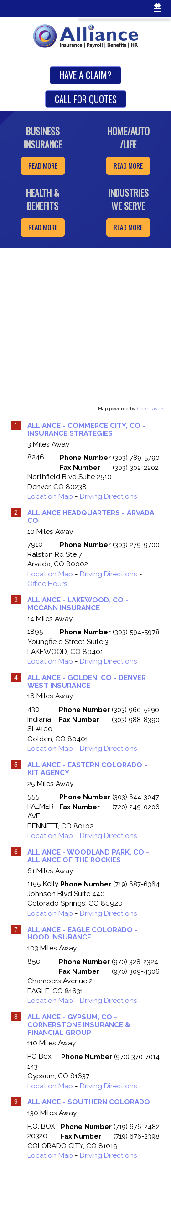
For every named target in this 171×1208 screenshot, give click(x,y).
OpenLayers (150, 408)
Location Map (50, 496)
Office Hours (47, 584)
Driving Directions (108, 496)
